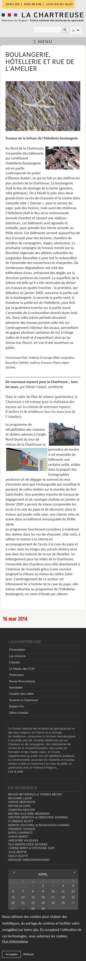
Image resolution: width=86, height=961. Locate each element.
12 (73, 891)
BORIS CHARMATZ (20, 832)
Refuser (28, 954)
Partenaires (16, 675)
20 (13, 903)
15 (33, 897)
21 (23, 903)
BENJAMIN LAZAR (20, 798)
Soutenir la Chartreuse (23, 700)
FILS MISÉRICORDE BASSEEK (28, 844)
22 (33, 903)
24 (53, 903)
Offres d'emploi (18, 712)
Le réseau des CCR (21, 668)
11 (63, 891)
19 (73, 897)
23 (43, 903)
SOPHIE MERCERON (21, 802)
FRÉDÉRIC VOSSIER (21, 829)
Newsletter (16, 687)
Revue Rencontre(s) (22, 681)
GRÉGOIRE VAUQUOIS (23, 840)
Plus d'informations (15, 941)
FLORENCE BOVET (20, 821)
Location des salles (21, 693)
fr (73, 30)
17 (53, 897)
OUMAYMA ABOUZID (21, 809)
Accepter (12, 954)
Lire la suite (15, 771)
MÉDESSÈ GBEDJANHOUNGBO (29, 859)
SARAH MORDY (18, 836)
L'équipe (14, 662)
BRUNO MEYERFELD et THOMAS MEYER (35, 794)
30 (43, 908)
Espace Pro (16, 706)
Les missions (17, 656)
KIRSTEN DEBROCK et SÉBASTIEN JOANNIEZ (38, 817)
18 (63, 897)
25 (63, 903)
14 (23, 897)
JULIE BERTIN (17, 852)
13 (13, 897)
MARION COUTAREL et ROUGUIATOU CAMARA (38, 825)
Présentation (17, 649)
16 (43, 897)
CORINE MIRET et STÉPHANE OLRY (31, 848)
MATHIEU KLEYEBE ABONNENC (29, 813)
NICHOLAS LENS (19, 806)
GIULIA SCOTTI (18, 856)
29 (33, 908)
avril (43, 874)
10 (53, 891)
